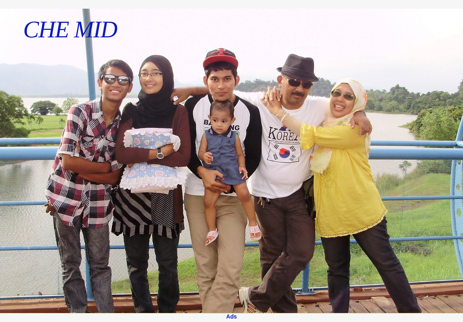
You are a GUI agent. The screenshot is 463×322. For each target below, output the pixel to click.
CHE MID (70, 29)
